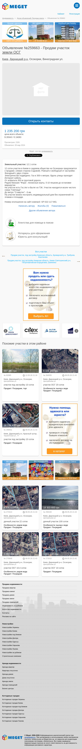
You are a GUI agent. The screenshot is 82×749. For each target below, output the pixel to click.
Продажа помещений (10, 602)
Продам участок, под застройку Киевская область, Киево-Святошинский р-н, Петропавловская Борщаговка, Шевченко (39, 262)
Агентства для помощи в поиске (35, 222)
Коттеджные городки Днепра (13, 710)
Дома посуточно (8, 678)
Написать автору (27, 206)
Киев (5, 59)
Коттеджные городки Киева (12, 703)
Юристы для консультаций (32, 236)
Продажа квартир (9, 588)
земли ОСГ (11, 52)
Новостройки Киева (9, 631)
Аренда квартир (8, 667)
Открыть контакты (41, 121)
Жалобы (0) (43, 206)
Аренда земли (7, 681)
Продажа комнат (8, 591)
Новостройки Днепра (10, 638)
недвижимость (47, 151)
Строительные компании (11, 656)
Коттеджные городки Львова (13, 721)
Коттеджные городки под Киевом (14, 706)
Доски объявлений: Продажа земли (30, 18)
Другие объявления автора (42, 210)
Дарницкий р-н (19, 59)
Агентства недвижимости (11, 609)
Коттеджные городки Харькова (13, 717)
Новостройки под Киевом (11, 634)
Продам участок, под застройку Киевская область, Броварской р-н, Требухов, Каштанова (43, 256)
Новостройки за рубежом (11, 652)
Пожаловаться (58, 206)
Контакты (5, 613)
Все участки (41, 251)
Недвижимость (8, 18)
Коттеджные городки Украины (13, 699)
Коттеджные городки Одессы (13, 714)
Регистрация (74, 14)
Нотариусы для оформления (34, 233)
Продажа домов (8, 595)
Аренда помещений (9, 685)
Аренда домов (7, 674)
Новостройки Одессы (10, 642)
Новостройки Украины (10, 627)
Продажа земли (8, 598)
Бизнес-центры (8, 688)
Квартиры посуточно (10, 670)
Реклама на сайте (9, 616)
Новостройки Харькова (11, 645)
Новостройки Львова (10, 649)
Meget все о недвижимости (12, 737)
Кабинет (61, 14)
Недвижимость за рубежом (12, 606)
